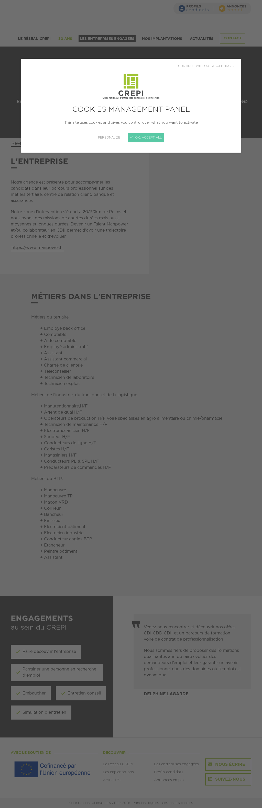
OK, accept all (146, 137)
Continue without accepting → (206, 66)
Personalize (109, 137)
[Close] (131, 404)
